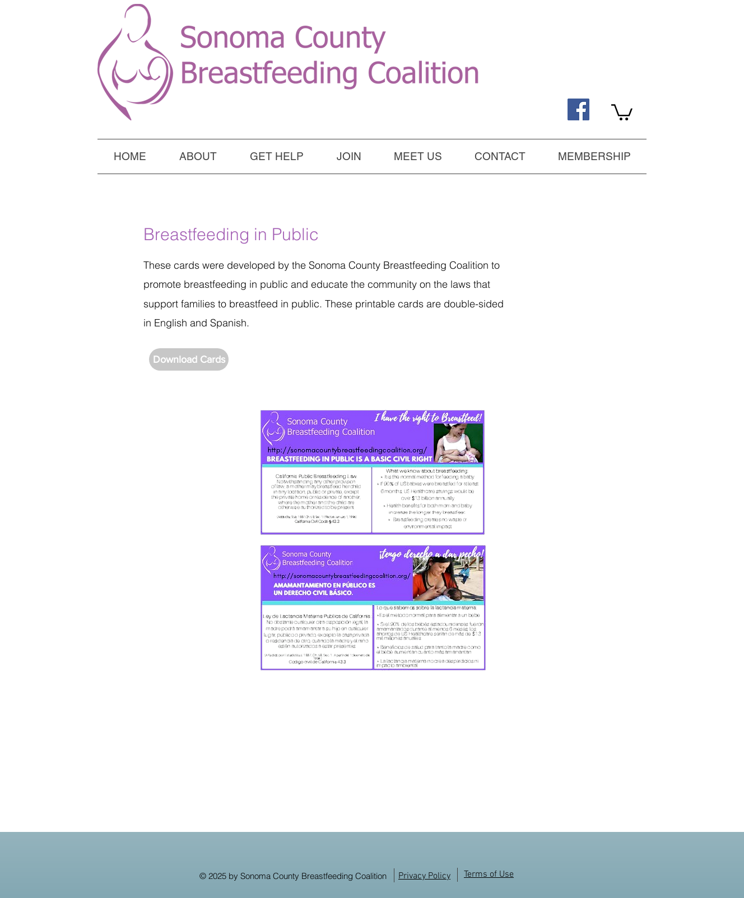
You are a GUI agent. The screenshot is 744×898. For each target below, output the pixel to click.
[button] (276, 156)
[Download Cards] (189, 359)
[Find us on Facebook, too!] (578, 109)
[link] (622, 111)
